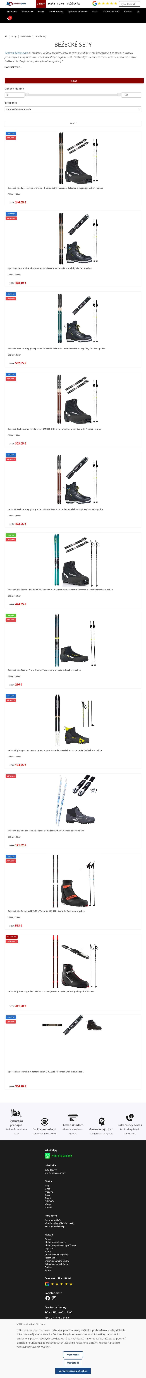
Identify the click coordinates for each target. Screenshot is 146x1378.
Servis (48, 1198)
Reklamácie (50, 1257)
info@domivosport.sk (55, 1172)
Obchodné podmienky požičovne (60, 1245)
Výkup (48, 1204)
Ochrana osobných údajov (57, 1264)
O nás (47, 1188)
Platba (48, 1251)
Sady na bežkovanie (16, 53)
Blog (47, 1185)
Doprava (49, 1248)
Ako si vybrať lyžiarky (54, 1226)
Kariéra (48, 1270)
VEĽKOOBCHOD (111, 11)
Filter (74, 80)
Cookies (48, 1267)
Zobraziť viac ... (13, 67)
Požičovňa (49, 1201)
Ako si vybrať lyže (53, 1220)
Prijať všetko (73, 1354)
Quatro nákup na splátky (56, 1254)
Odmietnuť (73, 1362)
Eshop (14, 36)
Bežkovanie (26, 36)
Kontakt (128, 11)
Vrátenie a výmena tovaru (57, 1260)
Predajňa (49, 1191)
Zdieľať (73, 123)
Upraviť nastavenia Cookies (73, 1370)
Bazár (47, 1195)
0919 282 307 (51, 1169)
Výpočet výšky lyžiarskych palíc (59, 1223)
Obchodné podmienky (55, 1242)
